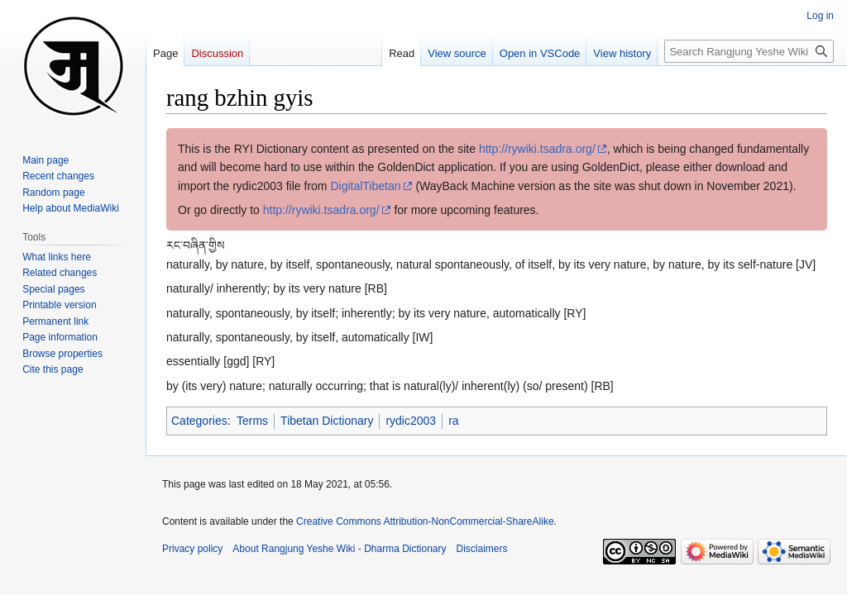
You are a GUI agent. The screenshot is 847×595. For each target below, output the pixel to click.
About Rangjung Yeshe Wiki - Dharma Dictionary (339, 549)
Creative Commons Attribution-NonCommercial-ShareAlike (424, 521)
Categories (199, 420)
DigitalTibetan (365, 186)
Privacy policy (192, 549)
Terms (252, 420)
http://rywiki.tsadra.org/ (537, 148)
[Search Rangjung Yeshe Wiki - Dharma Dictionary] (749, 51)
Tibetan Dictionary (326, 420)
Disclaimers (482, 549)
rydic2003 (410, 420)
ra (453, 420)
